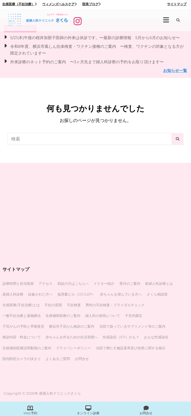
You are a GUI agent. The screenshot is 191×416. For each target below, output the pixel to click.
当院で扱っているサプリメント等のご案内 (132, 326)
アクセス (45, 283)
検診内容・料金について (21, 337)
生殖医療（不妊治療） (19, 4)
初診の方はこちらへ (73, 283)
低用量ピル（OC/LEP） (76, 294)
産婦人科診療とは (159, 283)
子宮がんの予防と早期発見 (23, 326)
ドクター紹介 (104, 283)
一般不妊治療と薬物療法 (21, 315)
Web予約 (30, 413)
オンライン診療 (88, 413)
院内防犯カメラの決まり (21, 359)
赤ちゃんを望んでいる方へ (121, 294)
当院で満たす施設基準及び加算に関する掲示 (130, 348)
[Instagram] (78, 21)
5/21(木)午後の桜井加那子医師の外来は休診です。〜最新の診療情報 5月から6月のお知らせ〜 (95, 37)
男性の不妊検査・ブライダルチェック (115, 305)
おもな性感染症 (156, 337)
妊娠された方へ (40, 294)
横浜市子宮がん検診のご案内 (71, 326)
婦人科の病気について (102, 315)
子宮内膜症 (133, 315)
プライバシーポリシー (73, 348)
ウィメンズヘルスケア (59, 4)
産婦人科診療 (12, 294)
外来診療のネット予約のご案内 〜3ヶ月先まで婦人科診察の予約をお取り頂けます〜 (87, 61)
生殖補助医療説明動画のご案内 (26, 348)
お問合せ (82, 359)
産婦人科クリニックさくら (60, 393)
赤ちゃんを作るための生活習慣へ (72, 337)
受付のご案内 (129, 283)
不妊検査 (74, 305)
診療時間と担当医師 (18, 283)
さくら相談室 (157, 294)
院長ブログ (91, 4)
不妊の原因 (53, 305)
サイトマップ (177, 4)
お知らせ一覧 (175, 70)
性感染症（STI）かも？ (121, 337)
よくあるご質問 (58, 359)
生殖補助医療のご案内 (63, 315)
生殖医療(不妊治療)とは (21, 305)
